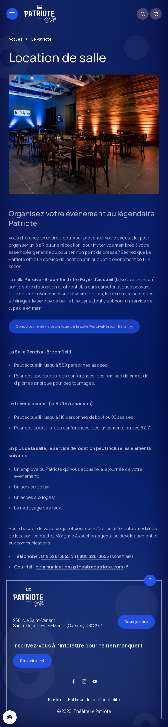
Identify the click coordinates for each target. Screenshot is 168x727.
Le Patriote (41, 40)
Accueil (15, 40)
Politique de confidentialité (94, 707)
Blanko (54, 707)
